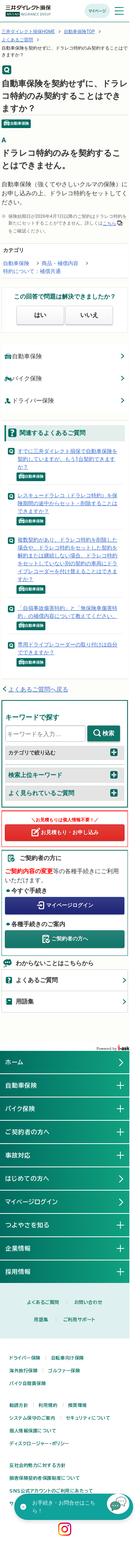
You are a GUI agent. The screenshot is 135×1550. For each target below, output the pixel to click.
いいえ (89, 314)
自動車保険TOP (79, 31)
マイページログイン (69, 905)
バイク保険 (23, 378)
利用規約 (48, 1405)
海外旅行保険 (23, 1370)
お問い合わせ (88, 1302)
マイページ (97, 11)
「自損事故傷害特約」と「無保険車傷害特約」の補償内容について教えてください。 (67, 612)
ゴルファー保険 (64, 1370)
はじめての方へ (27, 1179)
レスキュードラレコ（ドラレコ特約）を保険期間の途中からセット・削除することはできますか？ (67, 503)
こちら (109, 223)
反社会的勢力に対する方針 (37, 1465)
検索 (108, 733)
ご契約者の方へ (69, 939)
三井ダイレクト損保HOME (28, 31)
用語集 (25, 1001)
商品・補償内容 (60, 263)
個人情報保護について (33, 1430)
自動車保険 (16, 263)
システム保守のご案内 (32, 1418)
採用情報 (24, 1271)
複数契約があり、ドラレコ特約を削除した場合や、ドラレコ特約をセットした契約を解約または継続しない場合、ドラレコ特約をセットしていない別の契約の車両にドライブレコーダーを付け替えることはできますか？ (67, 559)
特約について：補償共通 (32, 271)
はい (40, 314)
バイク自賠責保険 (27, 1383)
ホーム (14, 1062)
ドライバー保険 (29, 400)
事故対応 (24, 1155)
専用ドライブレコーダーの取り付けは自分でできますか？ (67, 648)
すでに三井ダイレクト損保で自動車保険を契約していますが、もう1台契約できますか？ (67, 459)
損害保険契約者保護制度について (44, 1478)
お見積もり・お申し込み (70, 832)
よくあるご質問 (17, 39)
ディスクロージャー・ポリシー (39, 1443)
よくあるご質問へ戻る (38, 689)
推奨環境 (77, 1405)
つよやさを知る (33, 1224)
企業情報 (24, 1248)
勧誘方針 (18, 1405)
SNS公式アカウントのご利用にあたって (51, 1490)
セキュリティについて (88, 1418)
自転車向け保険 (67, 1357)
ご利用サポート (79, 1319)
